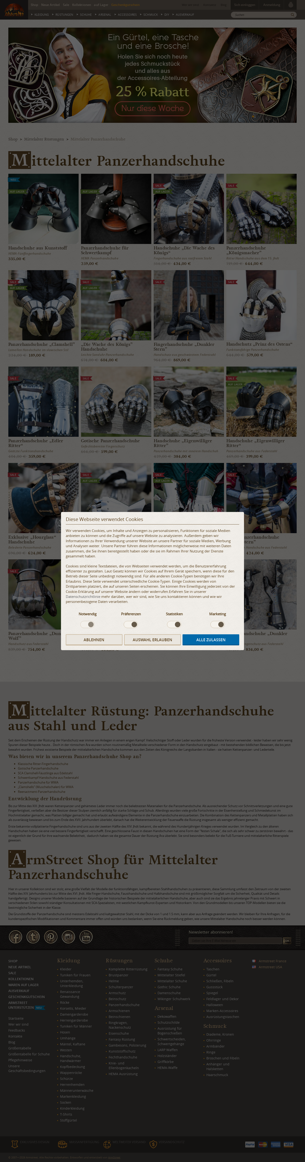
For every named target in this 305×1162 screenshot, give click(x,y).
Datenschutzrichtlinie (83, 596)
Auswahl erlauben (152, 639)
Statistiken (174, 613)
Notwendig (88, 613)
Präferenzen (131, 613)
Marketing (217, 613)
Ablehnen (94, 639)
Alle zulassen (211, 639)
